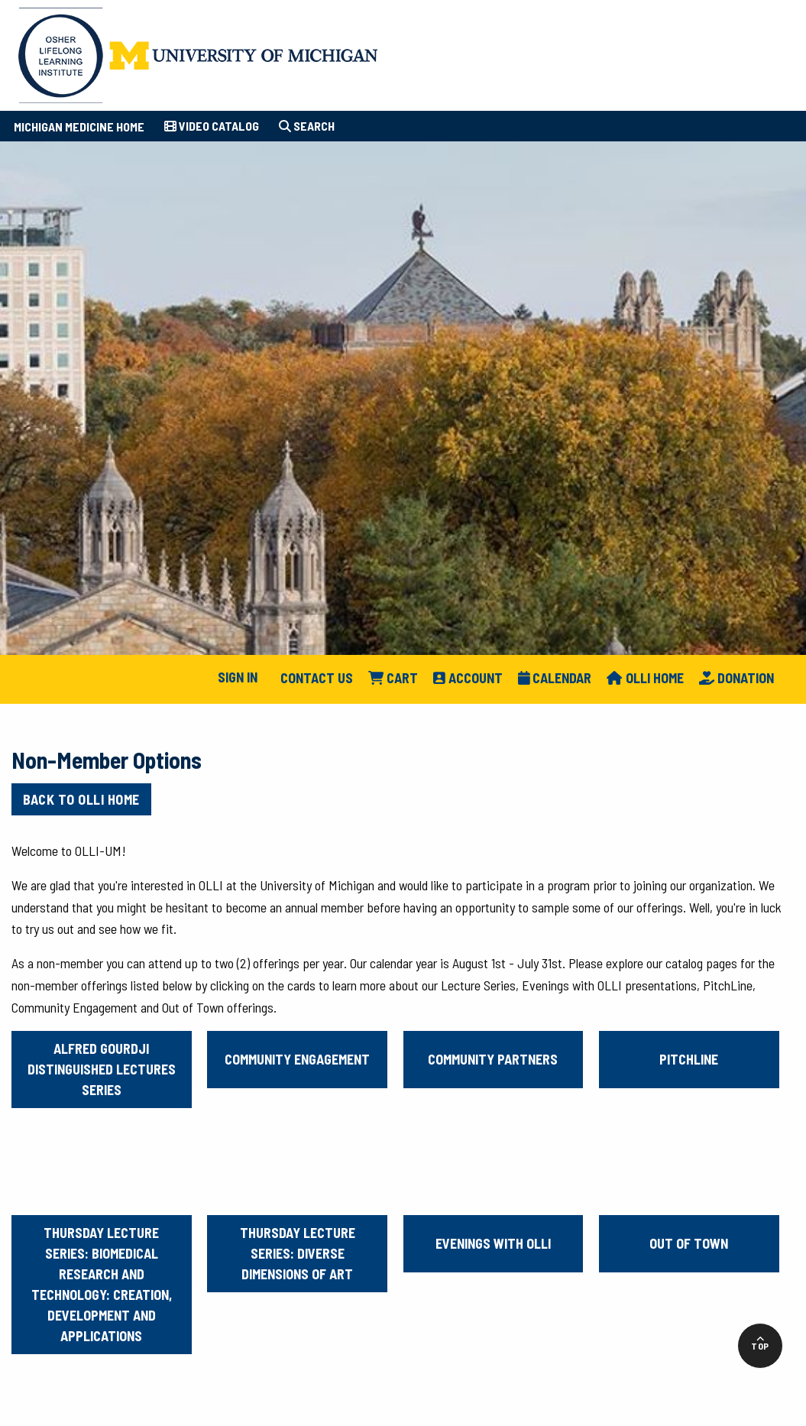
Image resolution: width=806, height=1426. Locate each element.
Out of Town (688, 1243)
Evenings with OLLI (493, 1243)
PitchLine (688, 1059)
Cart (393, 677)
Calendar (555, 677)
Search (307, 125)
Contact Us (316, 677)
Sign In (237, 677)
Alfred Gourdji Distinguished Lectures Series (102, 1069)
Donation (736, 677)
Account (468, 677)
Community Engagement (297, 1059)
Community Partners (493, 1059)
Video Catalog (211, 125)
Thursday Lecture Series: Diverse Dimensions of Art (297, 1253)
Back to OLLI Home (81, 799)
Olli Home (645, 677)
